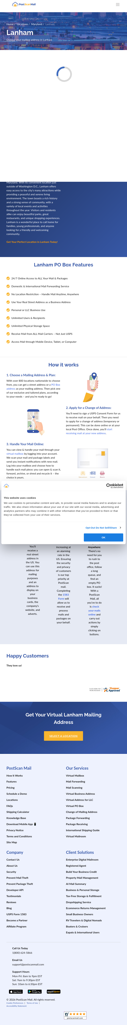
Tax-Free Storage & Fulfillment (84, 896)
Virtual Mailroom (76, 836)
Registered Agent (76, 865)
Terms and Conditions (19, 836)
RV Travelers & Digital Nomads (84, 920)
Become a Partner (16, 920)
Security (11, 871)
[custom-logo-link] (24, 4)
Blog (9, 908)
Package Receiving (77, 824)
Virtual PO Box (75, 805)
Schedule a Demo (16, 793)
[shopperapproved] (75, 1015)
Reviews (11, 902)
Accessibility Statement (16, 1006)
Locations (12, 799)
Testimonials (13, 896)
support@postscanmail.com (28, 964)
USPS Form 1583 (16, 914)
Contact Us (13, 859)
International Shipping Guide (83, 830)
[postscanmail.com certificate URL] (105, 689)
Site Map (11, 842)
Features (11, 781)
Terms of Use (32, 1003)
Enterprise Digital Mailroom (82, 859)
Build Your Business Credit (81, 871)
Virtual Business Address (80, 793)
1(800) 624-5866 (22, 952)
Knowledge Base (16, 817)
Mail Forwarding (75, 781)
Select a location (63, 735)
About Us (12, 865)
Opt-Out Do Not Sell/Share (101, 527)
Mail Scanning (74, 787)
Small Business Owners (79, 914)
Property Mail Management (82, 877)
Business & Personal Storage (82, 889)
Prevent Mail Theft (17, 877)
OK (104, 537)
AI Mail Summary (76, 883)
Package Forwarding (78, 817)
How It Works (14, 775)
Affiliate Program (16, 926)
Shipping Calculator (17, 811)
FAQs (9, 805)
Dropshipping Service (78, 902)
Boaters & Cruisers (77, 926)
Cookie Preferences (14, 1003)
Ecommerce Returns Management (86, 908)
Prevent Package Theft (19, 883)
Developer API (14, 889)
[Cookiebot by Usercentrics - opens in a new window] (108, 485)
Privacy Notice (14, 830)
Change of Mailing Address (81, 811)
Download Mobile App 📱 (21, 824)
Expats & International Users (83, 932)
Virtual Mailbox (75, 775)
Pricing (10, 787)
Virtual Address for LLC (79, 799)
